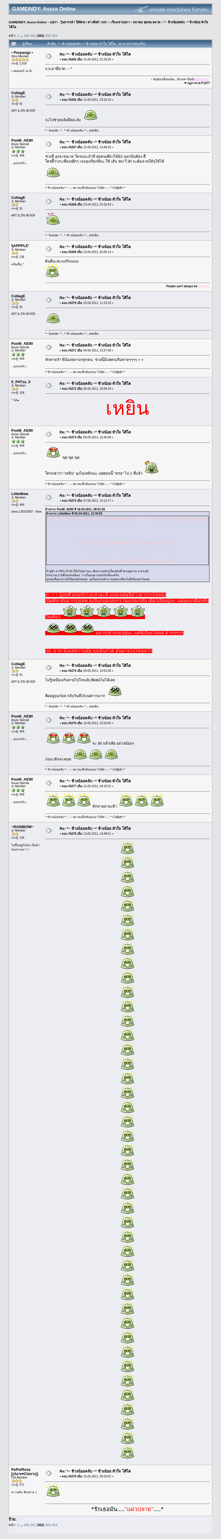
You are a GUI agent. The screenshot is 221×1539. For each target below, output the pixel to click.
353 (48, 35)
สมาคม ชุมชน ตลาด (146, 22)
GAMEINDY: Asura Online (27, 22)
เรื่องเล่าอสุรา (120, 22)
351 (33, 35)
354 (55, 35)
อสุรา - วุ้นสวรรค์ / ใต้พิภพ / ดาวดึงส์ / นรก (78, 22)
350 (26, 35)
